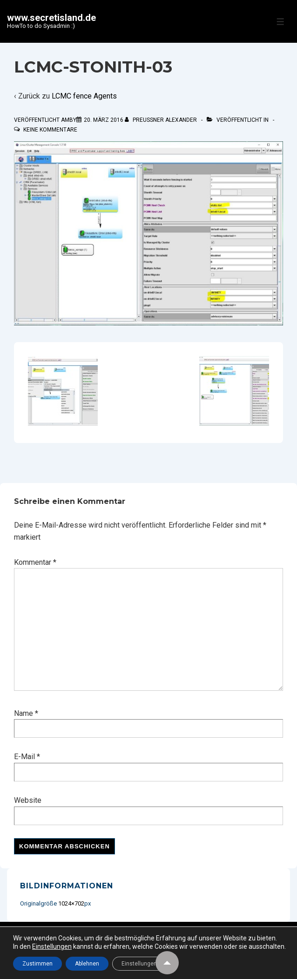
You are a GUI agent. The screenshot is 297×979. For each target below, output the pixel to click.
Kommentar (35, 562)
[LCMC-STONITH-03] (103, 120)
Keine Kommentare (50, 129)
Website (27, 800)
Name (23, 713)
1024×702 (71, 903)
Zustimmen (37, 963)
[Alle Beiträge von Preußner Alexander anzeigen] (161, 120)
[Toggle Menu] (280, 21)
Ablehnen (87, 963)
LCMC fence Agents (84, 96)
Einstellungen (52, 946)
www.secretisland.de (51, 17)
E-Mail (24, 756)
